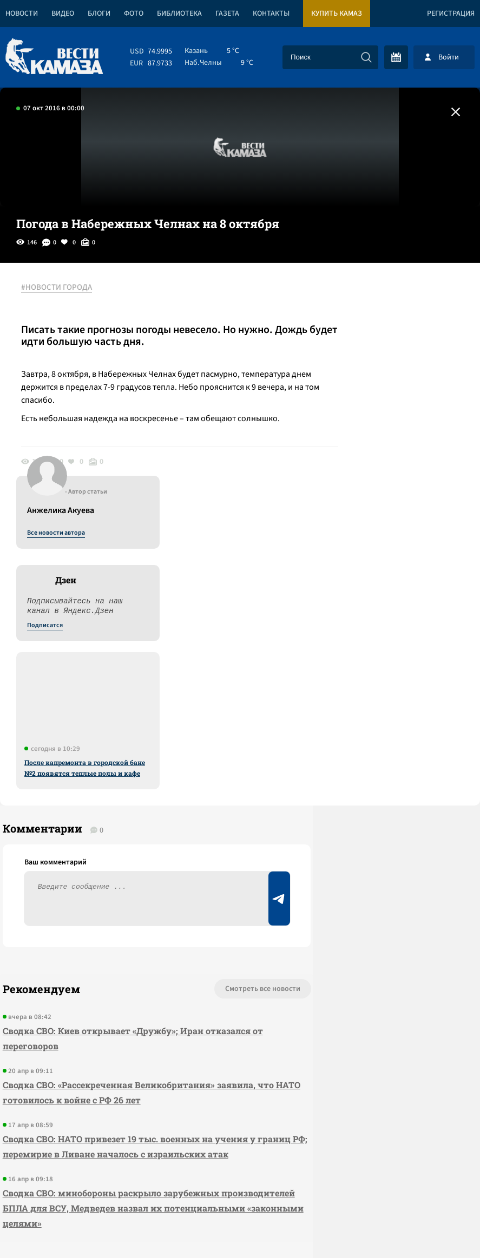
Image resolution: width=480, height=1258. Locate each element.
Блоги (99, 13)
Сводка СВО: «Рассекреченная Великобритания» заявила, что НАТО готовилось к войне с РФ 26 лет (111, 870)
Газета (227, 13)
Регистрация (451, 13)
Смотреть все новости (188, 767)
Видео (62, 13)
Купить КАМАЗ (336, 13)
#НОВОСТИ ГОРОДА (62, 288)
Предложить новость (373, 802)
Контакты (271, 13)
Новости (21, 13)
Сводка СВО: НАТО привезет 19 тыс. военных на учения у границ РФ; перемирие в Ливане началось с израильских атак (115, 932)
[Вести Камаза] (54, 57)
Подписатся (349, 392)
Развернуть (240, 1185)
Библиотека (179, 13)
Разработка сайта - (438, 1227)
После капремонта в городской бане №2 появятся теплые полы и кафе (388, 534)
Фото (133, 13)
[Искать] (366, 57)
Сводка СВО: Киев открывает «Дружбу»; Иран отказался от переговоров (100, 816)
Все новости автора (360, 300)
